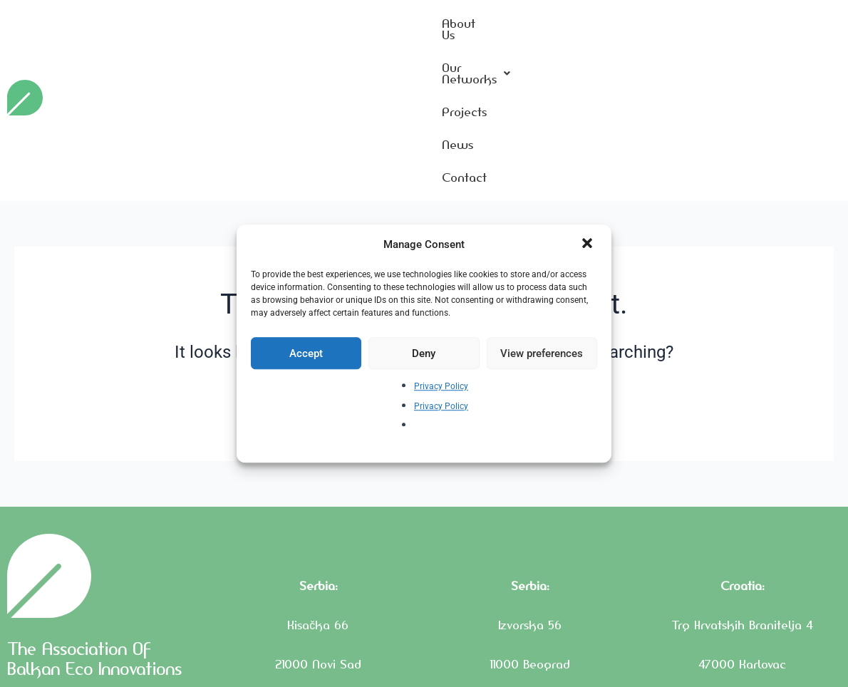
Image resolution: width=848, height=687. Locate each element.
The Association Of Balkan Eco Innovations (100, 574)
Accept (306, 353)
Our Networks (597, 28)
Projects (694, 28)
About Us (496, 28)
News (761, 28)
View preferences (541, 353)
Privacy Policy (441, 387)
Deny (423, 353)
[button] (588, 244)
